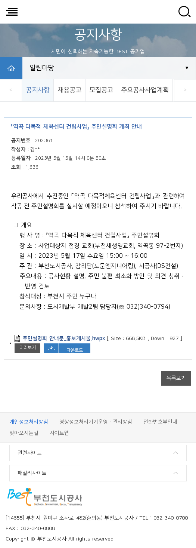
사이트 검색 (184, 11)
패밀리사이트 (32, 473)
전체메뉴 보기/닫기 (11, 11)
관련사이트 (30, 453)
